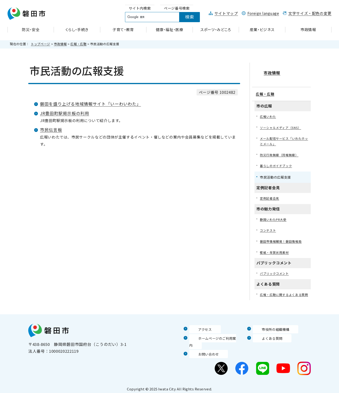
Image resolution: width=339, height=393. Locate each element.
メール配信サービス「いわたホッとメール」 (284, 136)
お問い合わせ (201, 352)
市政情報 (60, 44)
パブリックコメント (275, 271)
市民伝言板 (51, 130)
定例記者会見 (270, 194)
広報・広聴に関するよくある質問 (284, 296)
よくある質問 (265, 342)
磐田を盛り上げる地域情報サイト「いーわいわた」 (90, 104)
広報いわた (268, 110)
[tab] (140, 8)
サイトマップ (226, 13)
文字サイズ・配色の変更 (309, 13)
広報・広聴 (78, 44)
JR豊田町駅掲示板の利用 (64, 113)
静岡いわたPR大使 (274, 216)
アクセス (197, 333)
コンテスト (268, 227)
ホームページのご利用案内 (214, 342)
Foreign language (263, 13)
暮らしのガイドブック (277, 162)
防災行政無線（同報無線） (280, 150)
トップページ (40, 44)
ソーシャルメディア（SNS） (282, 122)
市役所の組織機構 (269, 333)
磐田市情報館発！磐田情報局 (282, 239)
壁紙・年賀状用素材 (275, 250)
